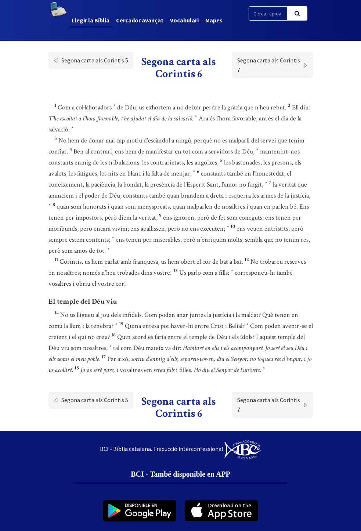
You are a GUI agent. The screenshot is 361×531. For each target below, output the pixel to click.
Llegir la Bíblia (90, 20)
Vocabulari (184, 20)
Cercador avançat (139, 20)
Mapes (214, 20)
